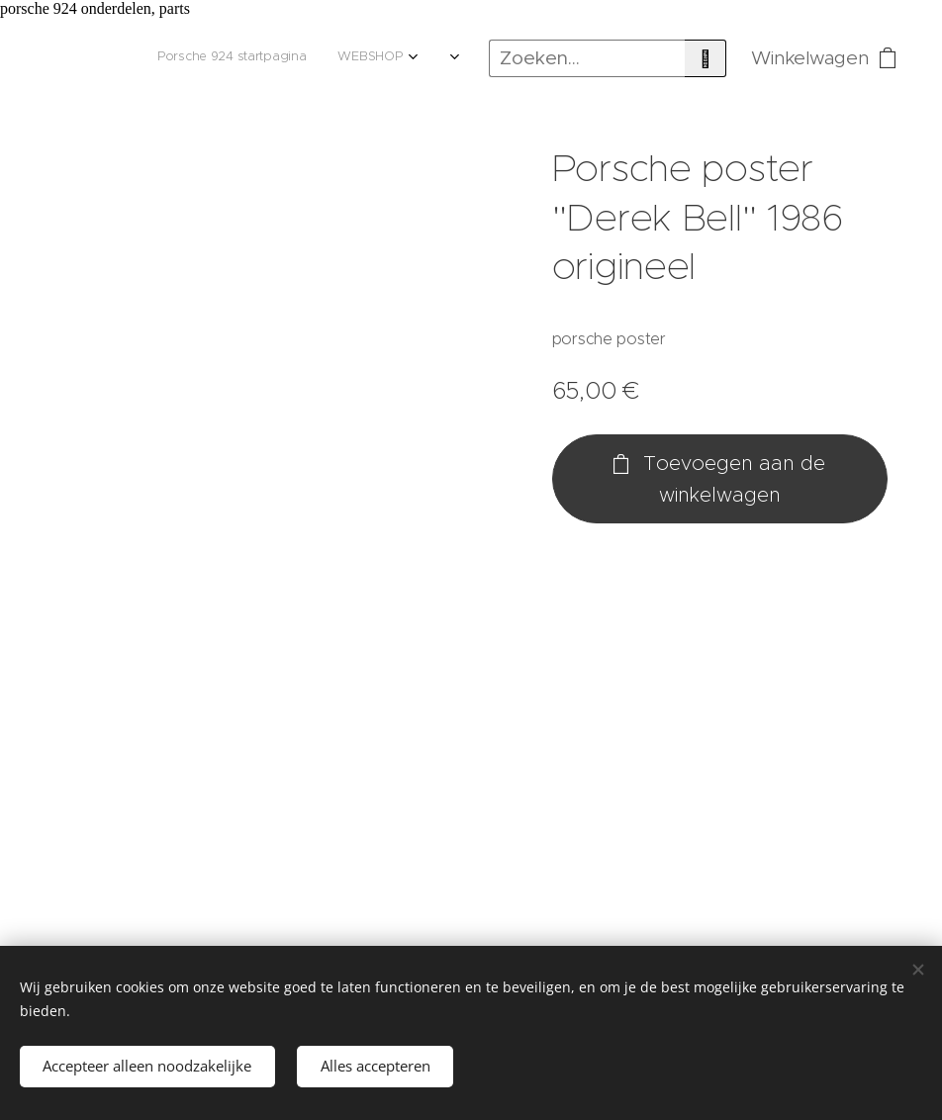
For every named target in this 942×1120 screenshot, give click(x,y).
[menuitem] (92, 58)
